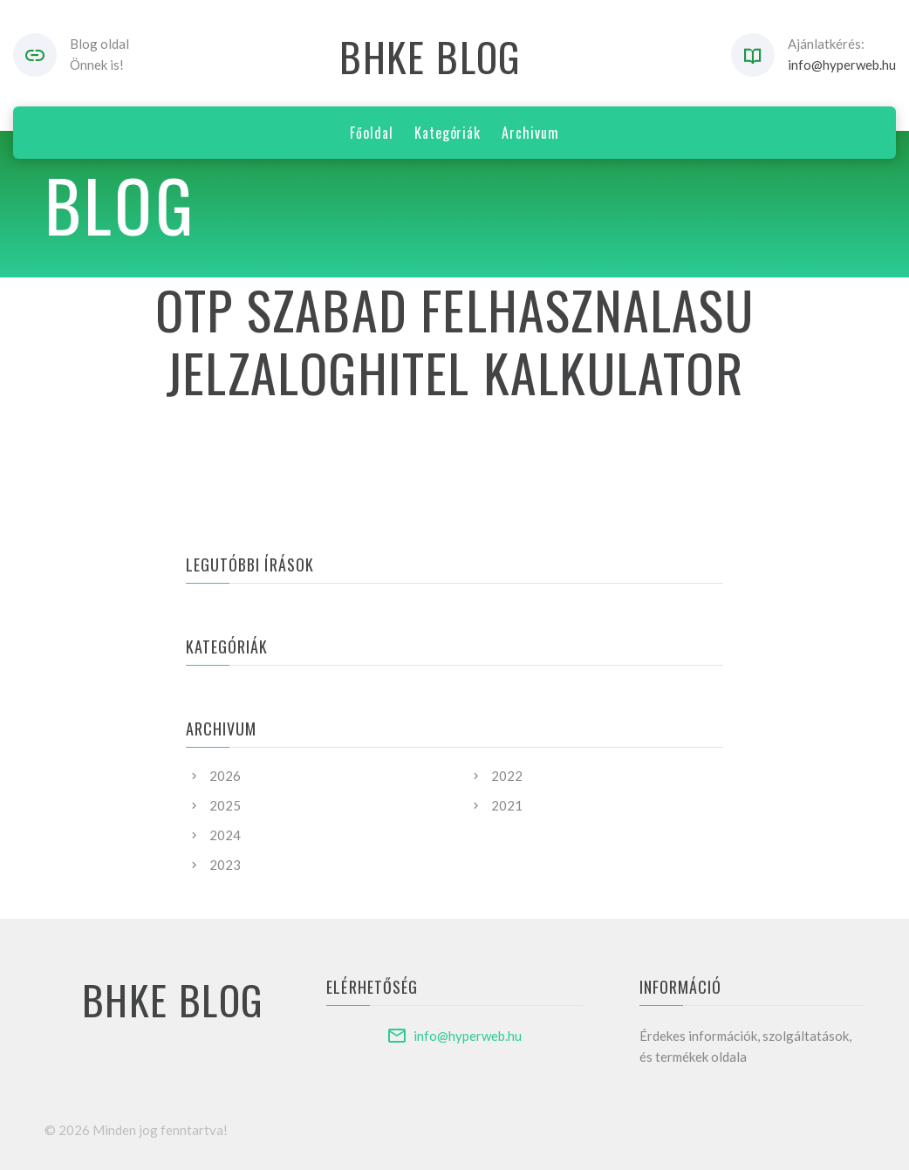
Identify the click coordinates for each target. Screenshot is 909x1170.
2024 (225, 835)
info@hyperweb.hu (842, 64)
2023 (225, 864)
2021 (507, 805)
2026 (225, 775)
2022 (507, 775)
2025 (225, 805)
